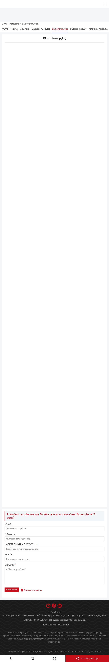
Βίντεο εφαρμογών (78, 28)
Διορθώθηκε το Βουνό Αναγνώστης (70, 635)
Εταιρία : (9, 555)
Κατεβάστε (14, 23)
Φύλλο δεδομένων (10, 28)
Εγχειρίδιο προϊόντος (41, 28)
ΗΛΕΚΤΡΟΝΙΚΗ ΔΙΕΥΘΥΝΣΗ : (21, 544)
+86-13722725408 (61, 624)
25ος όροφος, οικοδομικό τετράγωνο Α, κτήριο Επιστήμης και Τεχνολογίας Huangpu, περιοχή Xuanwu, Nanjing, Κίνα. (54, 615)
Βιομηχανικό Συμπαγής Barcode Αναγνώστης (28, 632)
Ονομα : (8, 524)
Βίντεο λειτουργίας (30, 23)
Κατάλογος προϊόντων (98, 28)
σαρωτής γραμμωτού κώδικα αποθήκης (67, 632)
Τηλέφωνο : (10, 534)
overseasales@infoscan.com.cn (69, 620)
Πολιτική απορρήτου (33, 590)
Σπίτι (4, 23)
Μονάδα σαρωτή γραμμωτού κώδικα (37, 635)
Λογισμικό (24, 28)
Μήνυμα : (10, 565)
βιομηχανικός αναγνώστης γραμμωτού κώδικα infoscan (53, 638)
